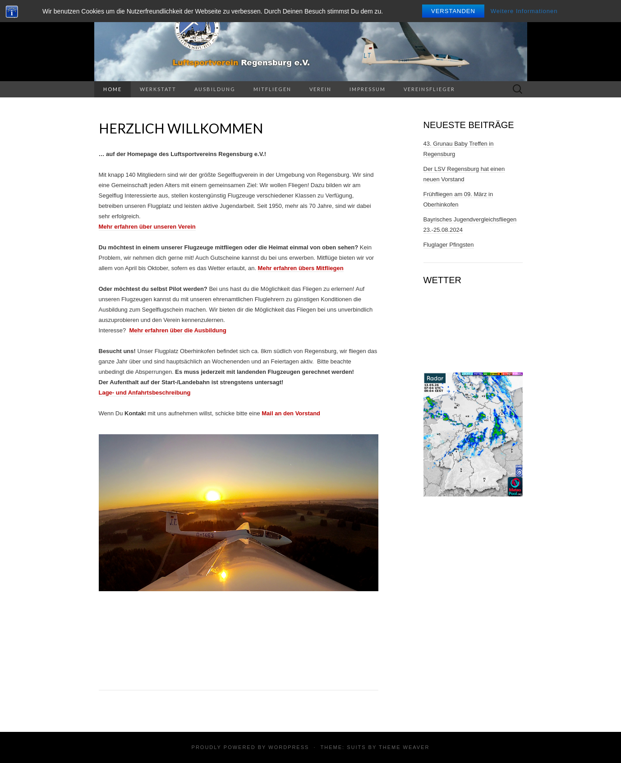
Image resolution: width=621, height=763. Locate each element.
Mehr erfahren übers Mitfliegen (301, 268)
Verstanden (453, 11)
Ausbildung (214, 89)
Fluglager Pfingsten (448, 244)
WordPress (288, 747)
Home (112, 89)
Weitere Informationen (524, 11)
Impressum (368, 89)
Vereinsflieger (429, 89)
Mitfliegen (272, 89)
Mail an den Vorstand (291, 413)
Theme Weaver (404, 747)
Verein (320, 89)
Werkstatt (158, 89)
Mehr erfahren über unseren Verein (147, 226)
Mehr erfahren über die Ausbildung (177, 330)
